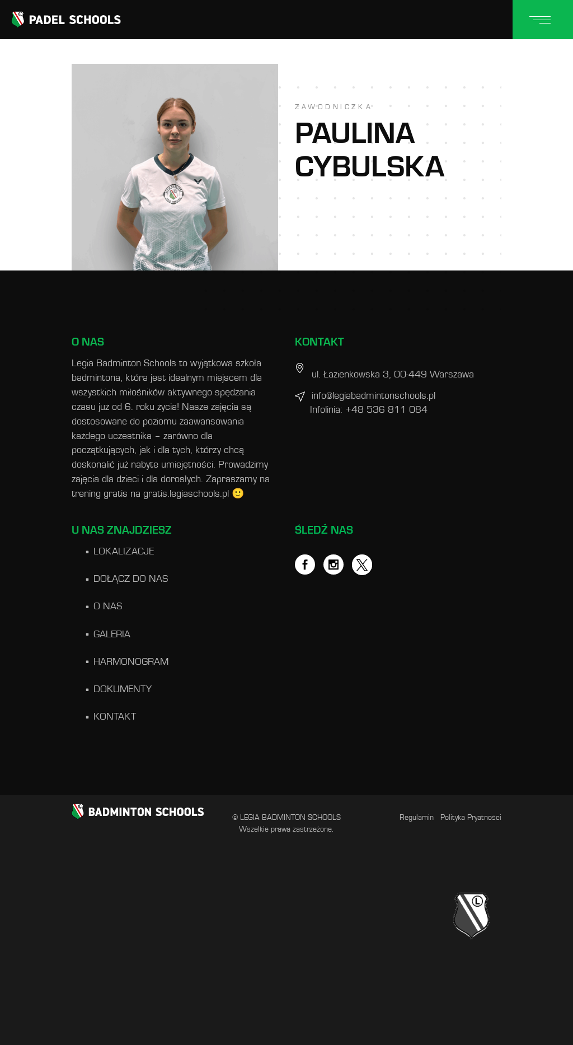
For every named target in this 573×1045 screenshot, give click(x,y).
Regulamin (417, 818)
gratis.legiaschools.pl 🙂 (193, 494)
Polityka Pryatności (470, 818)
